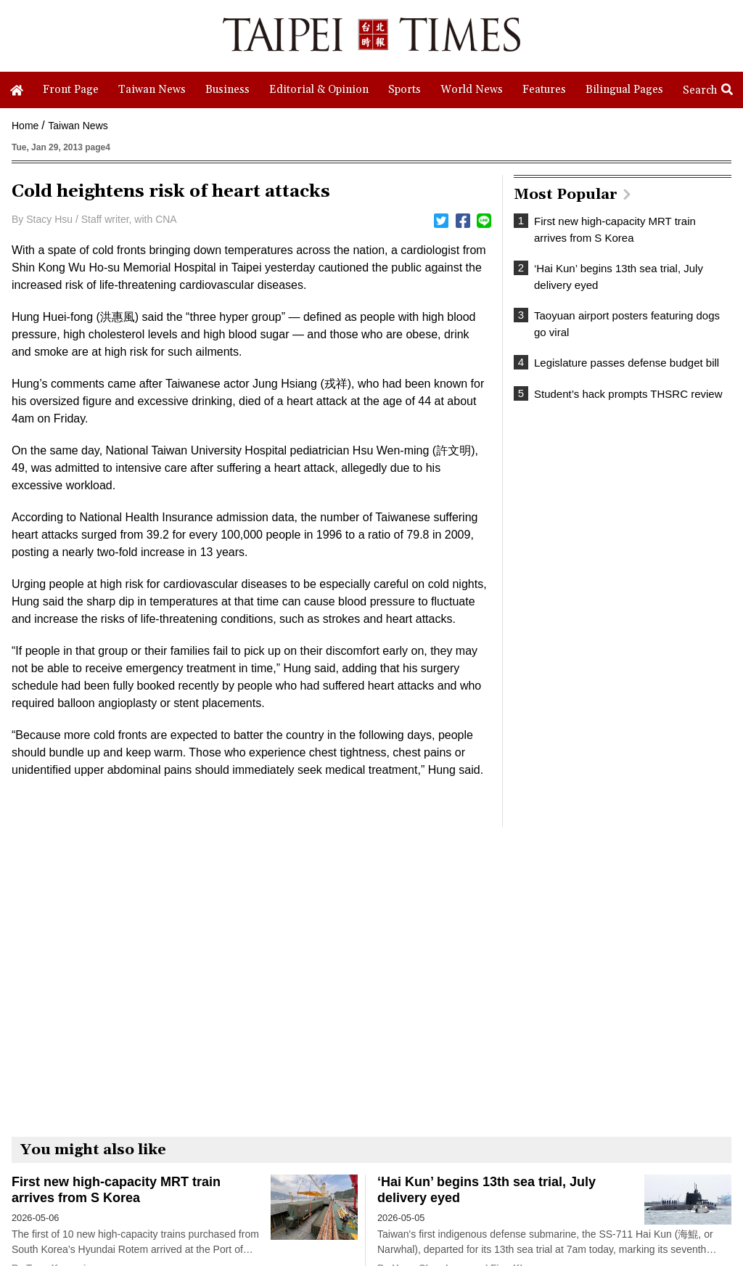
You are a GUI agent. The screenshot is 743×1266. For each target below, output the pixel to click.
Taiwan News (77, 125)
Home (25, 125)
